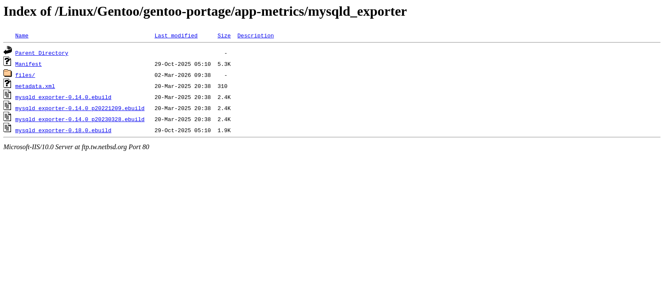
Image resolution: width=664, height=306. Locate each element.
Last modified (175, 35)
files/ (25, 75)
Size (224, 35)
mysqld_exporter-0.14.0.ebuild (63, 97)
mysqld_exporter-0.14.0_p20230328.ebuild (80, 119)
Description (255, 35)
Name (21, 35)
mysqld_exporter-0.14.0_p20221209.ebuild (80, 108)
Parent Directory (41, 53)
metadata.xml (35, 86)
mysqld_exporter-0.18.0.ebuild (63, 130)
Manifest (28, 64)
